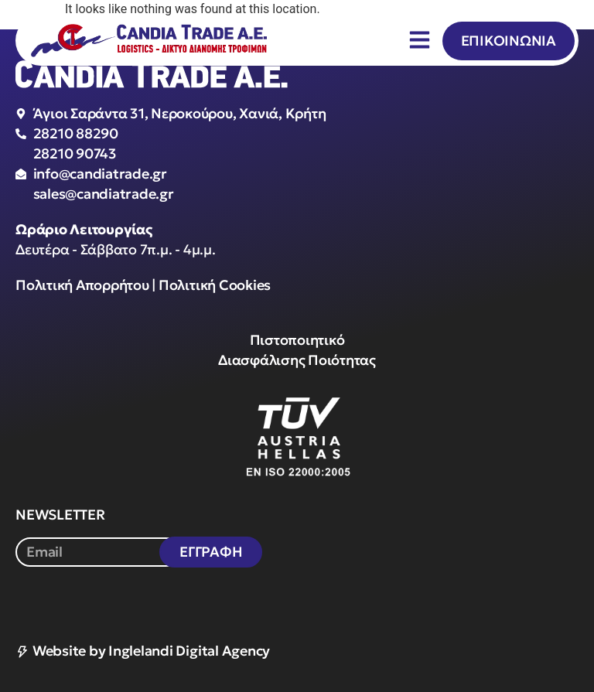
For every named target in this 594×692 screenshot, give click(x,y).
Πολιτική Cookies (215, 285)
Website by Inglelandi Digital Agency (142, 651)
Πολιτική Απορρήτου (82, 285)
